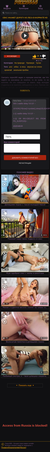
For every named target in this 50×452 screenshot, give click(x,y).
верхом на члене (34, 67)
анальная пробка (20, 70)
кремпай (8, 70)
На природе (19, 63)
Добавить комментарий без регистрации (25, 158)
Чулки (38, 63)
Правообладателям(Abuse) (13, 447)
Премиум (30, 63)
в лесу (23, 67)
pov (10, 67)
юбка (16, 67)
